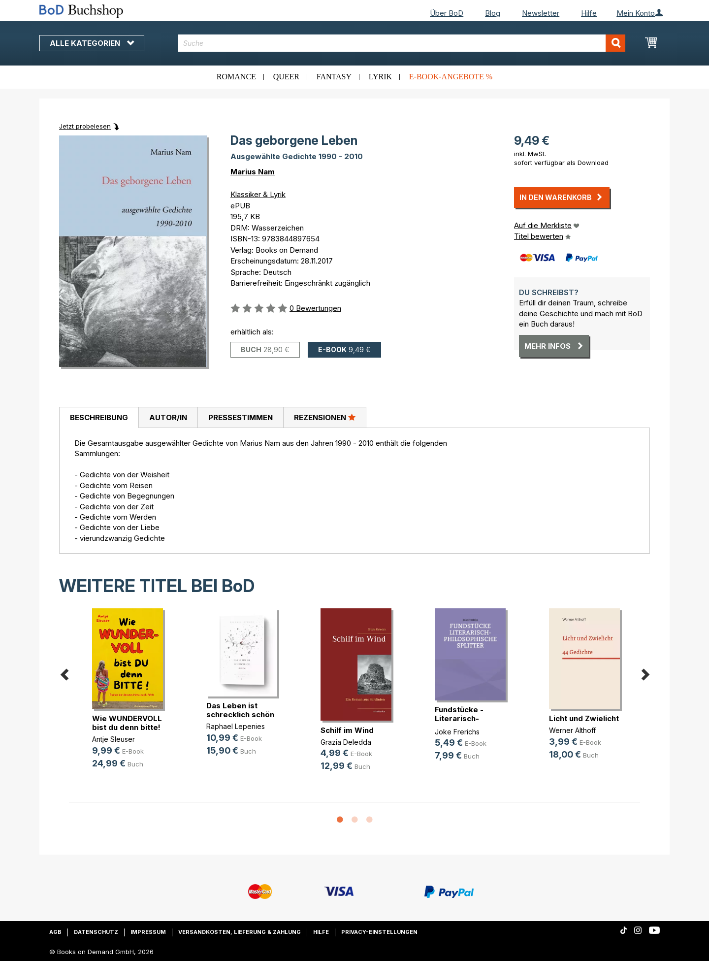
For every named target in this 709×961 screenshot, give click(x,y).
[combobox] (402, 43)
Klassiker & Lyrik (258, 194)
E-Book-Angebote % (450, 76)
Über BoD (446, 13)
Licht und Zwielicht (584, 718)
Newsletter (540, 13)
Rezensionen (324, 417)
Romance (236, 76)
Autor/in (168, 417)
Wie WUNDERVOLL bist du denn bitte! (127, 723)
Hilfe (589, 13)
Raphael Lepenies (235, 726)
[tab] (98, 418)
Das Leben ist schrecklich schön (240, 710)
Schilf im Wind (347, 730)
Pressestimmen (240, 417)
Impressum (148, 931)
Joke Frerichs (457, 732)
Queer (286, 76)
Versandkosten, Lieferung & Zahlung (239, 931)
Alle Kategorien (92, 43)
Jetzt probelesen (85, 126)
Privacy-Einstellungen (379, 931)
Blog (492, 13)
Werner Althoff (572, 730)
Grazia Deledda (346, 742)
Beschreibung (99, 417)
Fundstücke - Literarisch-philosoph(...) (459, 718)
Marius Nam (252, 171)
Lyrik (380, 76)
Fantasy (334, 76)
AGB (55, 931)
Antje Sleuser (113, 739)
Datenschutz (96, 931)
